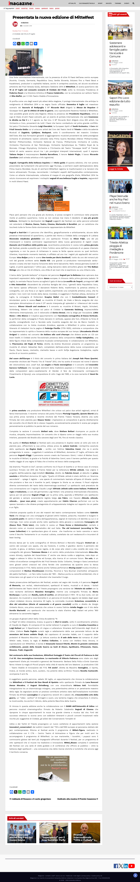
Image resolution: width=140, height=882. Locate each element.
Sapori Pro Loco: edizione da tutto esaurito (119, 101)
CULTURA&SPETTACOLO (87, 3)
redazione (24, 23)
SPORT (100, 3)
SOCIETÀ (108, 3)
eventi (17, 8)
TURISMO (118, 3)
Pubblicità (69, 875)
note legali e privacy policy (81, 875)
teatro (51, 8)
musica (37, 8)
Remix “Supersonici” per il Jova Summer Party (53, 837)
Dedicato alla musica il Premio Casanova (77, 799)
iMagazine (41, 875)
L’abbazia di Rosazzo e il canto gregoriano (30, 799)
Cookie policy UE (96, 875)
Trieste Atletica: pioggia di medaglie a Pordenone (118, 247)
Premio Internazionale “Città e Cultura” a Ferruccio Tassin (84, 838)
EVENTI (126, 3)
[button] (133, 3)
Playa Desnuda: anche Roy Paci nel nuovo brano (21, 837)
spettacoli (45, 8)
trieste (31, 8)
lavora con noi (60, 875)
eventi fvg (24, 8)
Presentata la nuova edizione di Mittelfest (53, 17)
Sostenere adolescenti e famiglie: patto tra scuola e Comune (118, 49)
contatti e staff (50, 875)
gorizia (57, 8)
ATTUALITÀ (72, 3)
